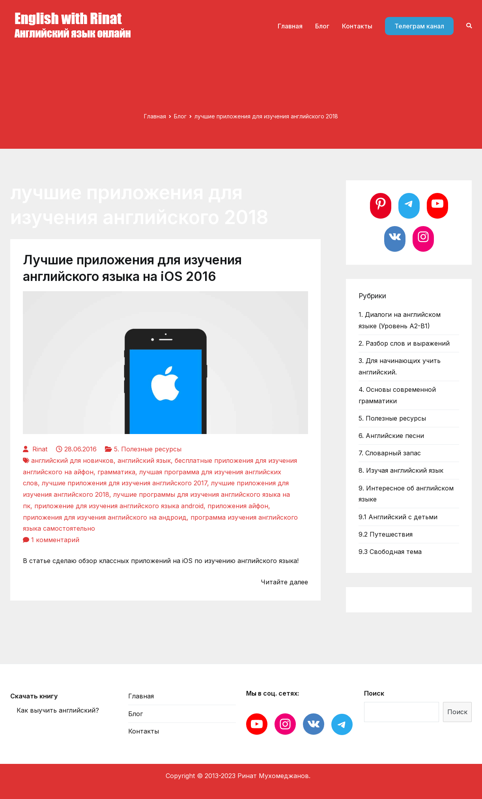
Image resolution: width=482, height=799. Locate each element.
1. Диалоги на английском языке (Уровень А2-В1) (400, 320)
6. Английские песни (391, 436)
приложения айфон (237, 506)
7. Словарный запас (390, 453)
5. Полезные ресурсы (147, 449)
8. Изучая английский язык (401, 470)
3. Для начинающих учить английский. (400, 366)
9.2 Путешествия (386, 534)
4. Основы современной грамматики (397, 395)
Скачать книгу (34, 696)
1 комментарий (55, 540)
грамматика (116, 472)
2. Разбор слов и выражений (404, 343)
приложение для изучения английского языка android (119, 506)
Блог (322, 26)
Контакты (357, 26)
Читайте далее (284, 582)
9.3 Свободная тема (390, 552)
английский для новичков (72, 460)
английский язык (144, 460)
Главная (290, 26)
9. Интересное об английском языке (406, 493)
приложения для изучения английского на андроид (105, 517)
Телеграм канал (419, 26)
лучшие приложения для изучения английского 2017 (124, 483)
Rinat (39, 449)
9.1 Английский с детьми (398, 517)
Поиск (374, 693)
